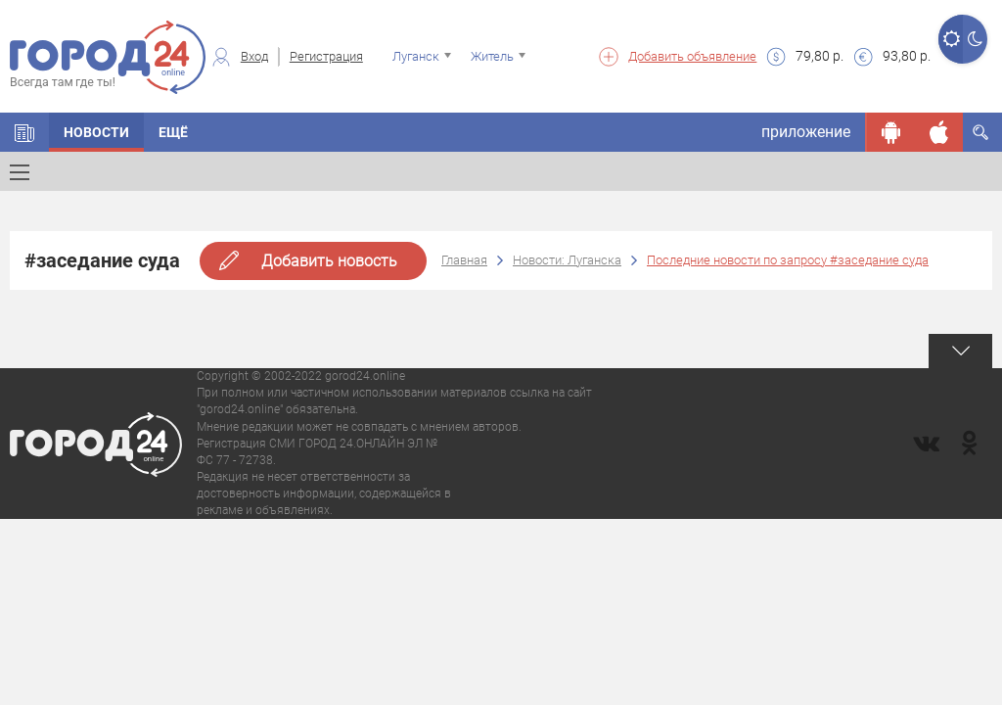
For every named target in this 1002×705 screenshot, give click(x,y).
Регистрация (326, 56)
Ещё (173, 132)
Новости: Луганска (567, 260)
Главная (464, 260)
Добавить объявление (692, 56)
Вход (254, 56)
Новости (96, 132)
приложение (805, 131)
